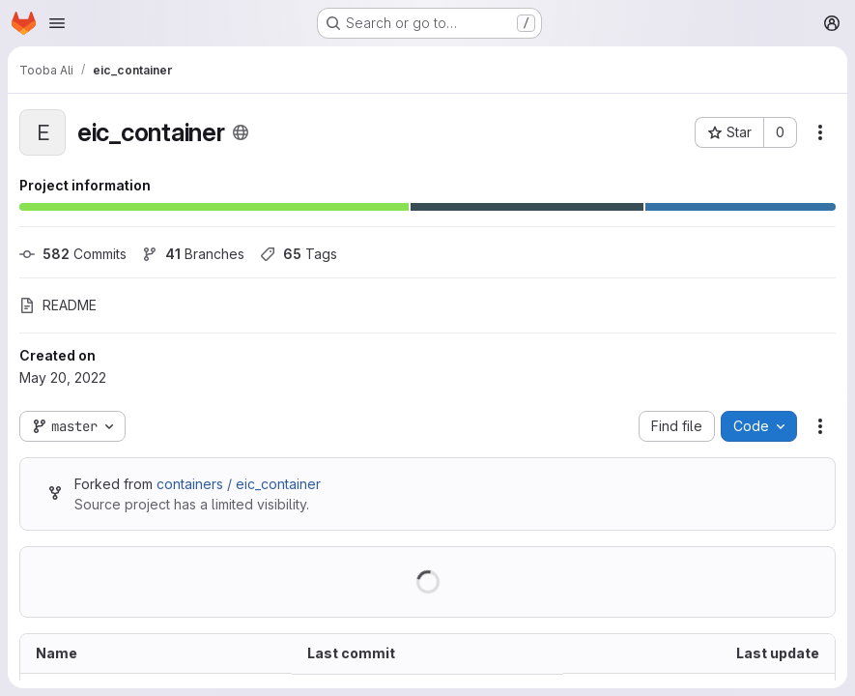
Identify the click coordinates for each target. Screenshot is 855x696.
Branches (193, 254)
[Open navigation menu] (57, 23)
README (58, 305)
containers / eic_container (239, 484)
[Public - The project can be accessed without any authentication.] (240, 132)
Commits (73, 254)
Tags (298, 254)
